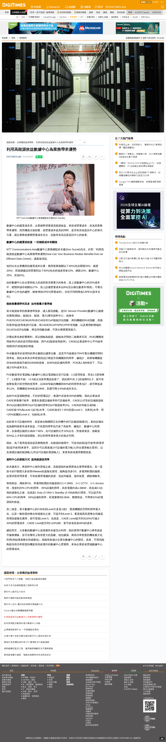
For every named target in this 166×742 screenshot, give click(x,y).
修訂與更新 (6, 691)
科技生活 (125, 17)
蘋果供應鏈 (80, 12)
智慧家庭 (89, 696)
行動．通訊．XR (29, 682)
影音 (98, 6)
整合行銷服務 (148, 689)
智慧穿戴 (89, 716)
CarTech (63, 17)
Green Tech (90, 684)
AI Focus (89, 707)
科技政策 (26, 694)
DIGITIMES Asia (116, 6)
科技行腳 (108, 679)
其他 (126, 687)
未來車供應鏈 (64, 12)
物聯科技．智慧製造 (31, 696)
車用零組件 (90, 675)
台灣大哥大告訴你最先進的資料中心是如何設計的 (27, 635)
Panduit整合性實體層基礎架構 (18, 610)
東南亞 (51, 677)
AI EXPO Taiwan (142, 12)
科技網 (36, 6)
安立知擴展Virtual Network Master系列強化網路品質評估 (140, 269)
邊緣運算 (89, 680)
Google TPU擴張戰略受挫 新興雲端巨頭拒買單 (140, 183)
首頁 (7, 12)
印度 (51, 680)
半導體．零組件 (29, 677)
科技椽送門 (6, 684)
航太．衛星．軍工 (30, 687)
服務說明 (25, 666)
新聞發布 (15, 666)
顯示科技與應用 (92, 725)
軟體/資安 (91, 17)
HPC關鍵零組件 (92, 677)
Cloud (88, 705)
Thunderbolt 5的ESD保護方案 (133, 242)
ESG (23, 17)
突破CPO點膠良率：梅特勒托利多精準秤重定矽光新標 (140, 251)
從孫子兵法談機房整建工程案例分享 (21, 585)
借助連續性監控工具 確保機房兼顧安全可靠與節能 (28, 648)
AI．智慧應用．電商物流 (32, 684)
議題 (105, 12)
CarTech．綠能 (29, 680)
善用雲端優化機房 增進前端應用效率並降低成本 (27, 654)
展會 (4, 687)
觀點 (112, 12)
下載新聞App (148, 698)
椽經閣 (70, 6)
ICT (82, 17)
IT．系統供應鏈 (29, 689)
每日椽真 (121, 12)
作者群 (107, 682)
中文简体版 (149, 666)
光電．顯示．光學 (30, 691)
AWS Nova (145, 17)
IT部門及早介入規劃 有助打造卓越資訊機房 (25, 578)
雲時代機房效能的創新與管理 (18, 597)
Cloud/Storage (49, 17)
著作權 (33, 666)
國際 (51, 684)
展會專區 (115, 17)
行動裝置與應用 (92, 714)
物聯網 (88, 698)
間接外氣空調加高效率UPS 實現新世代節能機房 (26, 642)
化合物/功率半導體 (93, 682)
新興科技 (89, 689)
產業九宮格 (6, 682)
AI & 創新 (128, 684)
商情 (130, 12)
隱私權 (41, 666)
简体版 (148, 2)
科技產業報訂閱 (149, 684)
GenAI (135, 17)
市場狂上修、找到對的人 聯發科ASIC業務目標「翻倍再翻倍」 (140, 146)
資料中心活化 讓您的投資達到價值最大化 (23, 604)
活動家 (86, 6)
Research (53, 6)
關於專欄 (108, 684)
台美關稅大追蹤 (19, 12)
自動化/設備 (103, 17)
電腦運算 (89, 709)
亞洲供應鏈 (90, 691)
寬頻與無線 (90, 700)
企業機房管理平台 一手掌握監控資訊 (21, 629)
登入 (162, 2)
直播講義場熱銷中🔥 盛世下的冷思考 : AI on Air (145, 38)
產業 (91, 12)
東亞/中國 (53, 682)
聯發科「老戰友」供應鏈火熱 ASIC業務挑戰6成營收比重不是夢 (140, 155)
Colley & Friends (111, 675)
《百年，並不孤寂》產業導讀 (41, 12)
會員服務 (146, 680)
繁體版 (143, 2)
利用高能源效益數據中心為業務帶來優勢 (23, 616)
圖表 (24, 698)
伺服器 (88, 711)
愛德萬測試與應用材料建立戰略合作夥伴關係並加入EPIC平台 (140, 278)
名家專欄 (108, 677)
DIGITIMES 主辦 (130, 675)
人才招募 (146, 691)
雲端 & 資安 (128, 680)
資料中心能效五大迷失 (14, 591)
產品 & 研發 (128, 682)
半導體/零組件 (34, 17)
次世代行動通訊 (92, 703)
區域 (98, 12)
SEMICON (156, 12)
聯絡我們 (146, 694)
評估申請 (155, 2)
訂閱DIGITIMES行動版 (152, 687)
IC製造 (88, 723)
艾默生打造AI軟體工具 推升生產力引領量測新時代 (140, 260)
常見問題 (50, 666)
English (160, 666)
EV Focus (90, 686)
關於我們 (5, 666)
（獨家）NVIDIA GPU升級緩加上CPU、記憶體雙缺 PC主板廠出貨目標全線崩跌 (140, 165)
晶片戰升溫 (6, 675)
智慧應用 (73, 17)
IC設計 (88, 720)
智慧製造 (89, 693)
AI (17, 17)
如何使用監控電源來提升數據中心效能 (22, 623)
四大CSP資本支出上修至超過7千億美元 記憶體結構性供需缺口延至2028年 (140, 174)
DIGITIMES (153, 671)
